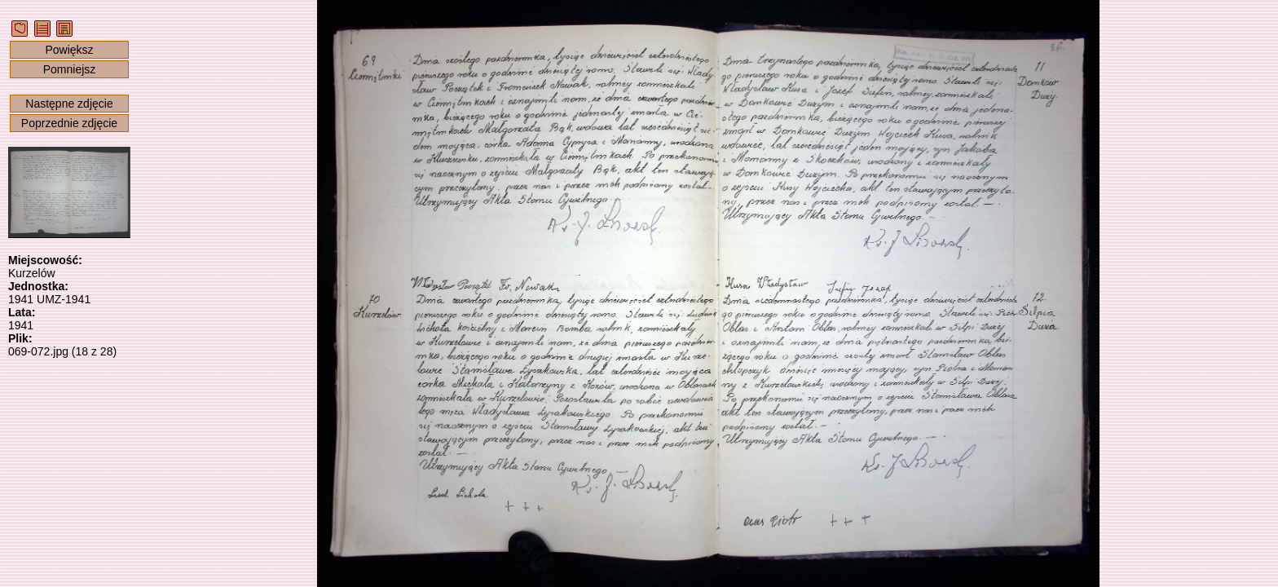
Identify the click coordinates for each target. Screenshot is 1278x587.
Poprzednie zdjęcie (69, 123)
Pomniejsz (69, 69)
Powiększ (69, 49)
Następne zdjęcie (68, 103)
